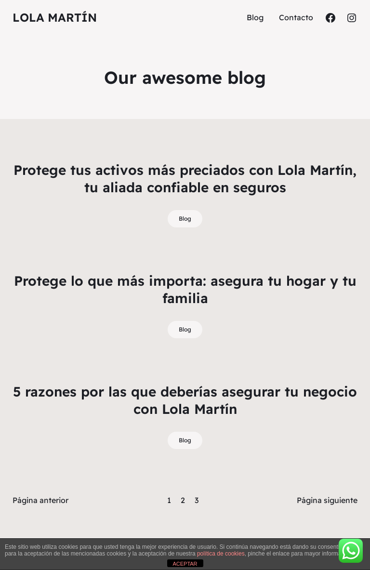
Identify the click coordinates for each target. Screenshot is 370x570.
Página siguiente (327, 500)
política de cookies (221, 553)
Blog (185, 218)
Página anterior (40, 500)
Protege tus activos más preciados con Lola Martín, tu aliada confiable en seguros (185, 178)
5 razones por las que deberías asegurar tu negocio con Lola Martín (185, 400)
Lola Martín (55, 17)
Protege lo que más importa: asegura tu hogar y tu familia (185, 289)
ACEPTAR (184, 564)
